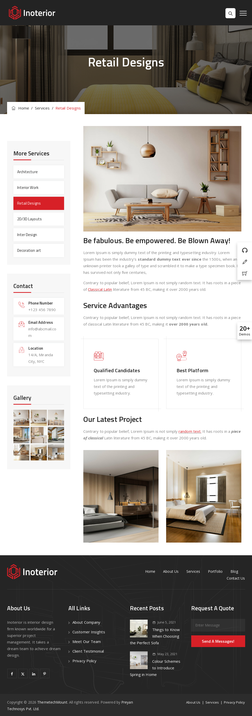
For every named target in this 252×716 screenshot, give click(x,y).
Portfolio (215, 571)
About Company (86, 622)
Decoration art (29, 250)
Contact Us (236, 578)
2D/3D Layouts (29, 219)
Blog (234, 571)
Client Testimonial (88, 651)
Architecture (27, 172)
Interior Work (27, 187)
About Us (171, 571)
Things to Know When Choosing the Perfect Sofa (155, 636)
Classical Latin (100, 289)
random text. (190, 431)
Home (20, 108)
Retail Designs (29, 203)
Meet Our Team (86, 641)
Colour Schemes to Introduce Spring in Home (155, 668)
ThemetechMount (52, 702)
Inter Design (27, 235)
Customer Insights (88, 631)
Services (193, 571)
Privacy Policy (84, 660)
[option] (121, 496)
